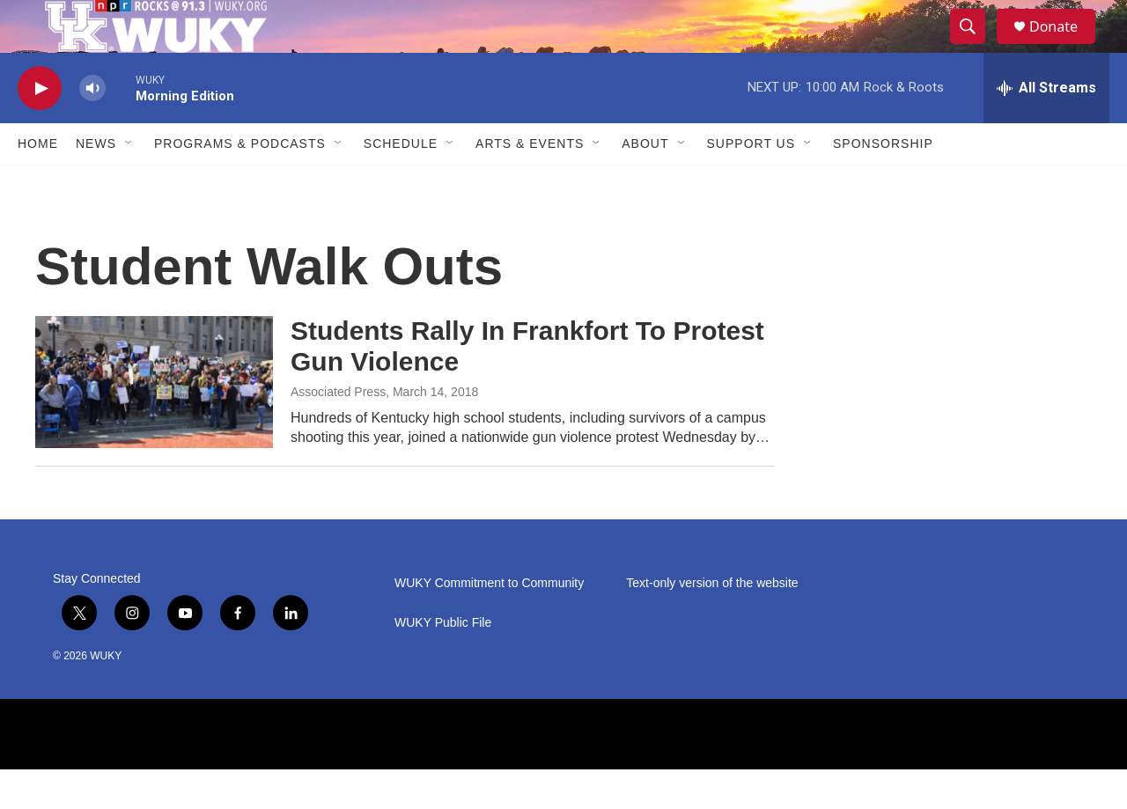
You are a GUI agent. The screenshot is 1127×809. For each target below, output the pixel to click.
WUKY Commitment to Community (489, 622)
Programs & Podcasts (240, 183)
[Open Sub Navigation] (129, 183)
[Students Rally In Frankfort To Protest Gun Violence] (154, 422)
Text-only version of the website (712, 622)
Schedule (401, 183)
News (96, 183)
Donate (1064, 46)
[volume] (92, 128)
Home (38, 183)
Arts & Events (529, 183)
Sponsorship (883, 183)
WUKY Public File (442, 662)
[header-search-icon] (975, 46)
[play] (40, 128)
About (645, 183)
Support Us (751, 183)
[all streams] (1046, 127)
